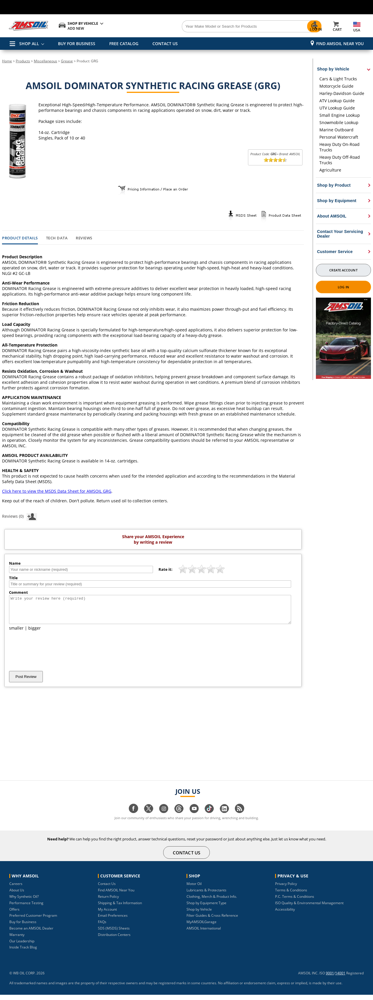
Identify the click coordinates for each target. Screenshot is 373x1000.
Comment (18, 592)
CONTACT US (165, 43)
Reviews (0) (19, 516)
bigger (34, 633)
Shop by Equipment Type (206, 908)
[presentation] (53, 656)
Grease (67, 61)
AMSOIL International (203, 933)
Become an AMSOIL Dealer (31, 933)
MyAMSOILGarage (201, 927)
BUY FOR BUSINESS (76, 43)
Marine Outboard (336, 129)
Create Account (343, 270)
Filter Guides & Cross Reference (212, 920)
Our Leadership (21, 946)
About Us (16, 895)
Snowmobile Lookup (338, 122)
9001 (330, 978)
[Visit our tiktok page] (209, 816)
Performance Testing (26, 908)
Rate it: (166, 569)
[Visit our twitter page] (148, 816)
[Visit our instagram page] (163, 816)
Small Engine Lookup (339, 115)
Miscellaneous (45, 61)
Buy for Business (22, 927)
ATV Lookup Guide (337, 100)
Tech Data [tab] (57, 238)
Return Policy (108, 901)
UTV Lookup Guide (337, 108)
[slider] (275, 160)
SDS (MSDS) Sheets (114, 933)
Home (7, 61)
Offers (14, 914)
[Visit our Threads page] (179, 816)
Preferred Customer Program (33, 920)
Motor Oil (194, 888)
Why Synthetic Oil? (24, 901)
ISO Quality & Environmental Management (309, 908)
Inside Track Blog (23, 952)
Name (15, 563)
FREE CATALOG (123, 43)
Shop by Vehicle (199, 914)
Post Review (25, 682)
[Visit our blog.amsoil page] (239, 816)
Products (23, 61)
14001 (340, 978)
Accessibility (285, 914)
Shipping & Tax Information (120, 908)
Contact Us (107, 888)
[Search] (219, 26)
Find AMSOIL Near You (340, 43)
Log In (343, 287)
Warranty (16, 939)
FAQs (102, 927)
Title (13, 577)
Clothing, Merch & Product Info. (211, 901)
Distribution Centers (114, 939)
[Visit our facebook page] (133, 816)
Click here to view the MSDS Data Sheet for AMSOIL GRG (56, 491)
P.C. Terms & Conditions (294, 901)
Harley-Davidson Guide (341, 93)
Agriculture (330, 170)
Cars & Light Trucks (338, 79)
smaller (16, 633)
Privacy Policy (286, 888)
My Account (107, 914)
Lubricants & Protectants (206, 895)
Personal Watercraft (338, 137)
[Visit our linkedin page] (224, 816)
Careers (15, 888)
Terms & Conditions (291, 895)
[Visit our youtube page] (194, 816)
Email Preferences (113, 920)
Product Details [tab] (20, 238)
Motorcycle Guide (336, 86)
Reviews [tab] (84, 238)
